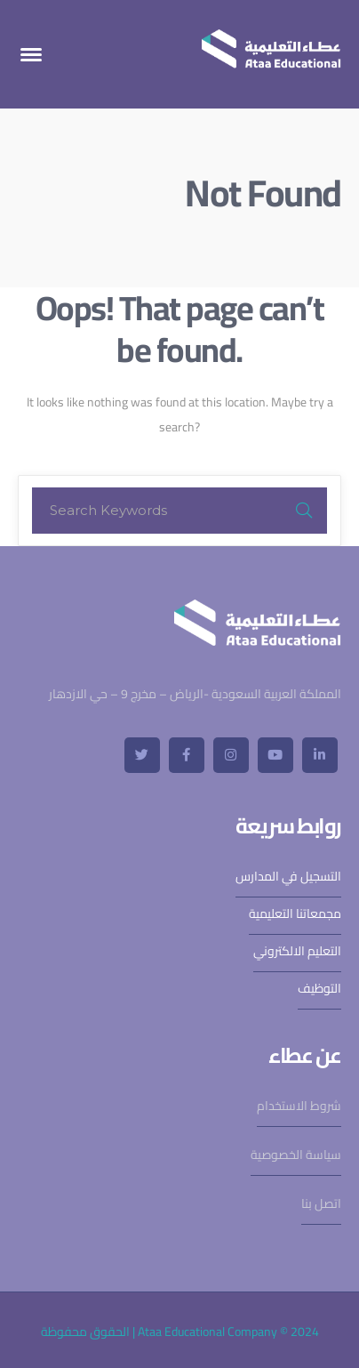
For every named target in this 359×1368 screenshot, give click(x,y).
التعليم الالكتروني (297, 950)
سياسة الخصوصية (296, 1154)
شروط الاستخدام (299, 1105)
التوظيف (319, 988)
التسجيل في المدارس (288, 876)
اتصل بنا (321, 1203)
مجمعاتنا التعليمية (295, 913)
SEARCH (304, 510)
